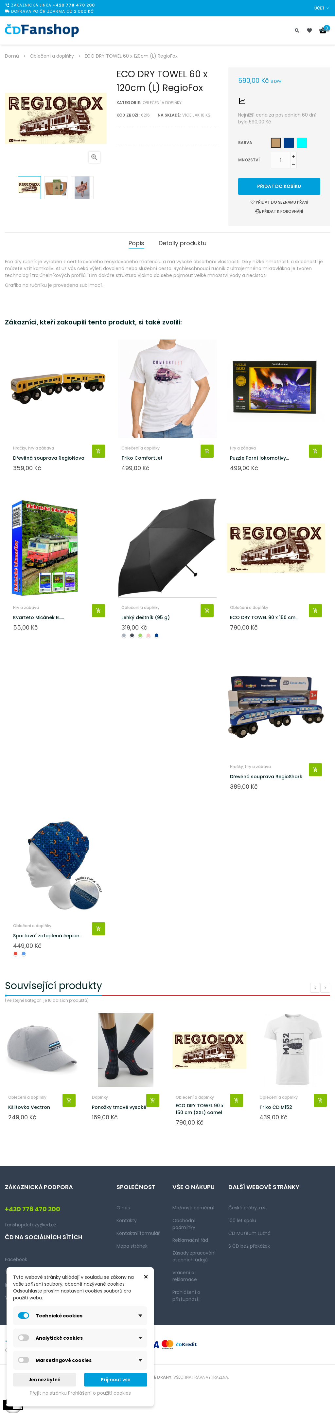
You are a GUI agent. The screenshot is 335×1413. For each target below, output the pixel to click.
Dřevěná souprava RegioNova (48, 458)
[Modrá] (23, 953)
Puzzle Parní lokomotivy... (259, 458)
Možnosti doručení (193, 1207)
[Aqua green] (302, 143)
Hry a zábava (243, 448)
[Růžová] (148, 635)
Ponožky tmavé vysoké (119, 1107)
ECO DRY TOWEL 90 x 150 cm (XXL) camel (199, 1109)
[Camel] (276, 143)
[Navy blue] (289, 143)
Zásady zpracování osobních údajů (194, 1256)
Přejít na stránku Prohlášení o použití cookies (80, 1393)
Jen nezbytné (44, 1379)
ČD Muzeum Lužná (249, 1233)
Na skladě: (169, 115)
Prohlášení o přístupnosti (186, 1295)
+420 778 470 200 (74, 5)
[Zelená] (140, 635)
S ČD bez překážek (249, 1246)
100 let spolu (242, 1220)
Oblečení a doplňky (162, 102)
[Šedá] (123, 635)
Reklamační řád (190, 1240)
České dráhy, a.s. (247, 1207)
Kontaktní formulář (138, 1233)
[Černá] (132, 635)
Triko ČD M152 (275, 1107)
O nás (123, 1207)
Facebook (16, 1259)
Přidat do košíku (279, 186)
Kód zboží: (127, 115)
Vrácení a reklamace (184, 1276)
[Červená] (15, 953)
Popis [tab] (136, 243)
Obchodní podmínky (183, 1224)
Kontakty (126, 1220)
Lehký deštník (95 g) (145, 617)
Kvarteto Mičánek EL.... (38, 617)
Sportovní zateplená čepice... (47, 935)
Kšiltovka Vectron (29, 1107)
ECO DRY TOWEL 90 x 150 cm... (264, 617)
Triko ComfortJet (142, 458)
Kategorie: (128, 102)
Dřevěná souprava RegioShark (266, 776)
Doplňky (100, 1097)
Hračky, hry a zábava (33, 448)
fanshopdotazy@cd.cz (30, 1224)
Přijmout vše (116, 1379)
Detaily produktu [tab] (182, 243)
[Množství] (281, 160)
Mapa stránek (132, 1246)
